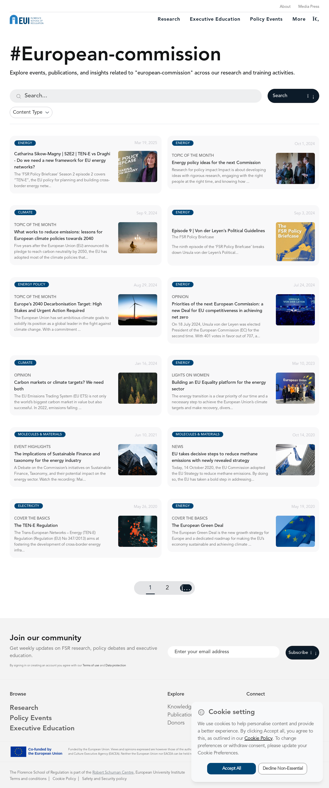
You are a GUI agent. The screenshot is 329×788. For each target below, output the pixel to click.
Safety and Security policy (104, 779)
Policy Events (266, 19)
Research (169, 19)
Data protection (116, 665)
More (299, 19)
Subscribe (303, 653)
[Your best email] (223, 652)
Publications (181, 715)
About (285, 7)
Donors (175, 723)
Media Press (308, 7)
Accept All (231, 768)
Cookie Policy (64, 779)
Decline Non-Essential (283, 768)
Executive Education (42, 728)
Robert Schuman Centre (113, 773)
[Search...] (136, 96)
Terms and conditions (28, 779)
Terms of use (91, 665)
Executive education (215, 19)
